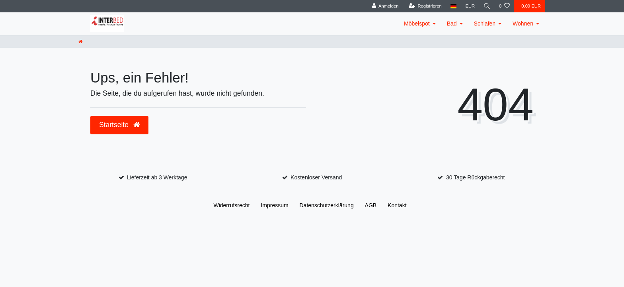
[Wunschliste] (504, 6)
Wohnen (523, 23)
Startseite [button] (119, 125)
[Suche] (487, 6)
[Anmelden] (384, 6)
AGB (371, 205)
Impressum (274, 205)
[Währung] (469, 6)
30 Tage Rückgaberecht (475, 177)
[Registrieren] (424, 6)
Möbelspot (417, 23)
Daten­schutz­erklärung (327, 205)
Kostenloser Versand (316, 177)
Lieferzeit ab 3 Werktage (157, 177)
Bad (452, 23)
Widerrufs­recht (231, 205)
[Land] (453, 6)
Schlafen (484, 23)
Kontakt (397, 205)
